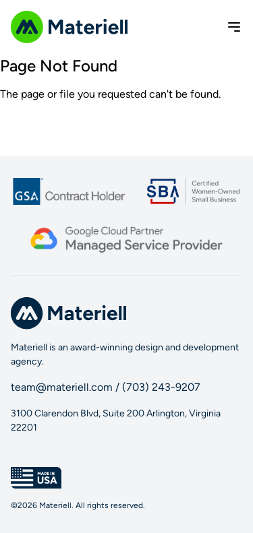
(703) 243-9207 (161, 387)
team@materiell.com (62, 387)
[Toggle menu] (234, 27)
